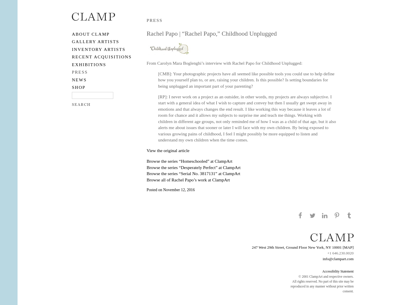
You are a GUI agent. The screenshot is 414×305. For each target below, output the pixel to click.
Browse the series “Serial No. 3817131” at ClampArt (193, 173)
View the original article (168, 150)
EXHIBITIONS (89, 64)
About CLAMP (91, 34)
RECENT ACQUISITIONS (102, 56)
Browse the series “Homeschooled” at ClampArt (189, 161)
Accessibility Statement (338, 271)
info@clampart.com (338, 259)
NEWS (79, 79)
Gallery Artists (95, 41)
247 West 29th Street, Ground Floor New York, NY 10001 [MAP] (303, 247)
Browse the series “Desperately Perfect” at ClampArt (194, 167)
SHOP (78, 87)
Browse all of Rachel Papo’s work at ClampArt (188, 179)
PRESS (80, 72)
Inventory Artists (98, 49)
